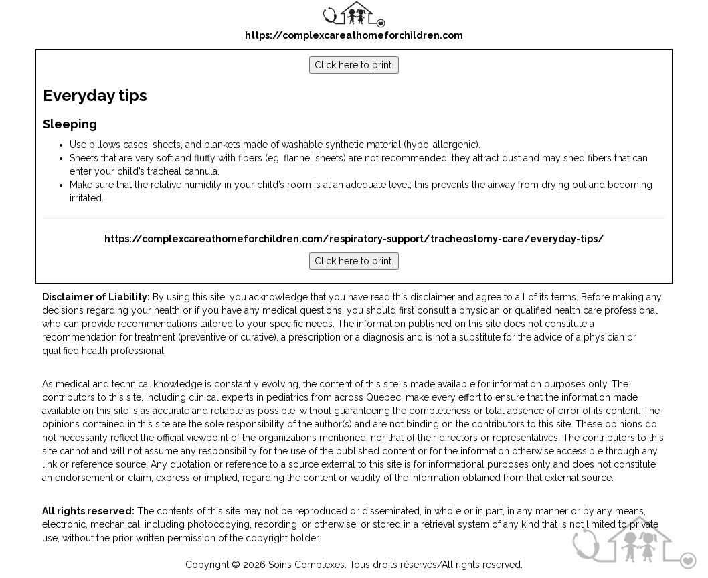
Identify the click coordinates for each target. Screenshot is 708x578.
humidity (203, 184)
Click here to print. (354, 65)
